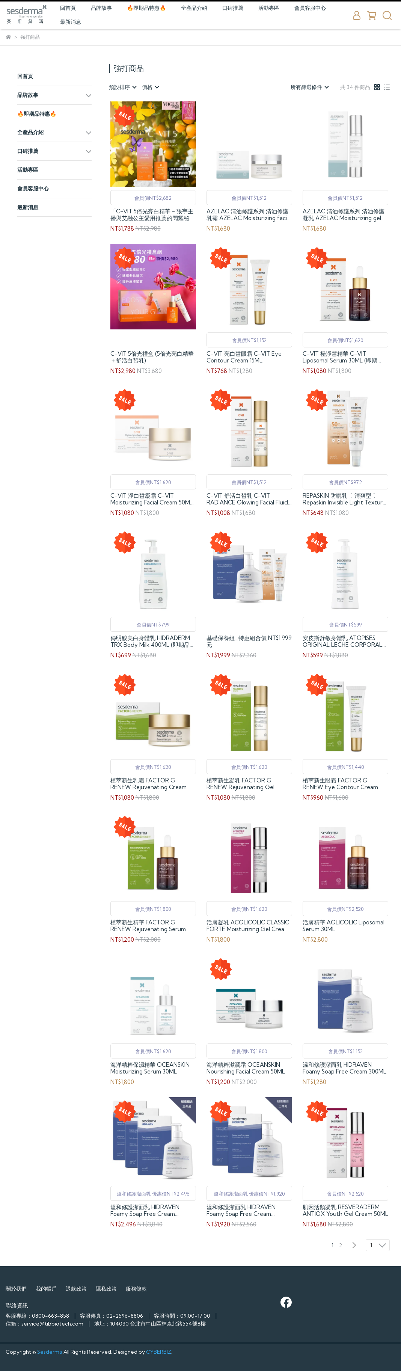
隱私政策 (106, 1288)
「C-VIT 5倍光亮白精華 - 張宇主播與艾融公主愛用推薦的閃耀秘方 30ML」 (152, 215)
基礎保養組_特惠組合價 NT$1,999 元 (249, 641)
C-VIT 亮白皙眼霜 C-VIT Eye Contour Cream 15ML (244, 357)
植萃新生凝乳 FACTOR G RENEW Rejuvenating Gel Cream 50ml (240, 784)
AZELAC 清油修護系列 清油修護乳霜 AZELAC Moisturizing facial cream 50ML (249, 215)
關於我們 (16, 1288)
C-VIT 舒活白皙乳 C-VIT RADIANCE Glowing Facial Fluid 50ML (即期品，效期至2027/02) (247, 499)
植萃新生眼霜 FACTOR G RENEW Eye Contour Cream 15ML (340, 784)
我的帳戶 (46, 1288)
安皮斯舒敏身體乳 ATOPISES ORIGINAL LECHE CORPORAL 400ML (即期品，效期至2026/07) (345, 641)
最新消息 (70, 21)
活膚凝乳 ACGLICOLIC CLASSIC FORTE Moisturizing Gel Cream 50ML (248, 926)
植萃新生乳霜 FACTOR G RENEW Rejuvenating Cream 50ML (148, 784)
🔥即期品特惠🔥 (146, 8)
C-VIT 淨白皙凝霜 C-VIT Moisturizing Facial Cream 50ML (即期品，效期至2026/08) (151, 499)
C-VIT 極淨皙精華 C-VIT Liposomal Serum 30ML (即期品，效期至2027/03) (340, 357)
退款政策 (76, 1288)
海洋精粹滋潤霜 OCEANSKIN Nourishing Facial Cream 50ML (246, 1068)
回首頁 (68, 8)
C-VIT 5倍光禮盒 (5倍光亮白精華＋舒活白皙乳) (152, 357)
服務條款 (136, 1288)
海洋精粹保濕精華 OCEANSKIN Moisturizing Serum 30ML (150, 1068)
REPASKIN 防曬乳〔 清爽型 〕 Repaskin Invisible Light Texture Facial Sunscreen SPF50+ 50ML (344, 499)
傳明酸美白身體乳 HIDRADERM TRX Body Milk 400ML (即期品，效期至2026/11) (152, 641)
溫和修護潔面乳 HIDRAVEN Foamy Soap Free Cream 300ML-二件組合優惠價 (241, 1210)
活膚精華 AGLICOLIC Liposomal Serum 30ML (343, 926)
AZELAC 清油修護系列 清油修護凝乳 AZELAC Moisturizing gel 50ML (343, 215)
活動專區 (268, 8)
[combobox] (122, 87)
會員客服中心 (310, 8)
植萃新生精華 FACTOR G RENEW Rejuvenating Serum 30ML (148, 926)
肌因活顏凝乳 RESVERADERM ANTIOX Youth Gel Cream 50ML (345, 1210)
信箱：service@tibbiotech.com (44, 1323)
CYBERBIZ (158, 1351)
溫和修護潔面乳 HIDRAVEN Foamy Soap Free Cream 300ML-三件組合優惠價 (144, 1210)
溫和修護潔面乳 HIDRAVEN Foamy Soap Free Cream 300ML (344, 1068)
